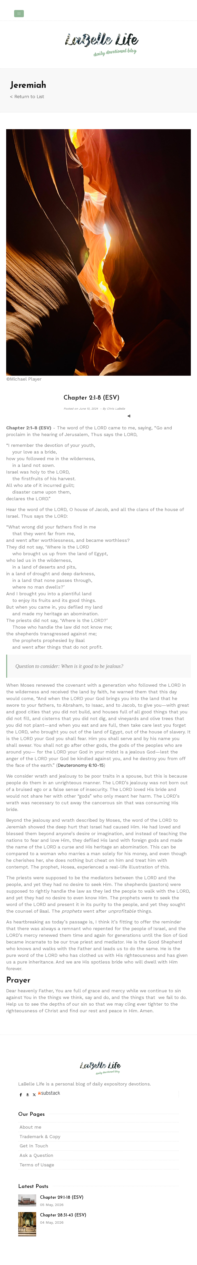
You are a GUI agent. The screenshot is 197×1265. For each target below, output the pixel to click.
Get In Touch (33, 1145)
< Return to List (27, 96)
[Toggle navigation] (19, 13)
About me (30, 1127)
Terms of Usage (36, 1164)
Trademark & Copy (39, 1136)
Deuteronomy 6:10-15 (81, 765)
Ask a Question (36, 1155)
